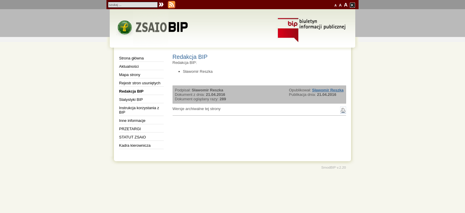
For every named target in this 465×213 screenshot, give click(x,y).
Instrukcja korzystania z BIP (139, 110)
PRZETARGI (130, 129)
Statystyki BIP (131, 99)
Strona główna (131, 58)
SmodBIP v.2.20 (333, 167)
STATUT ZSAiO (132, 137)
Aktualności (129, 66)
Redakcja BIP (131, 91)
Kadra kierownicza (135, 145)
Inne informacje (132, 120)
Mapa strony (130, 74)
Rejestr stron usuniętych (139, 83)
